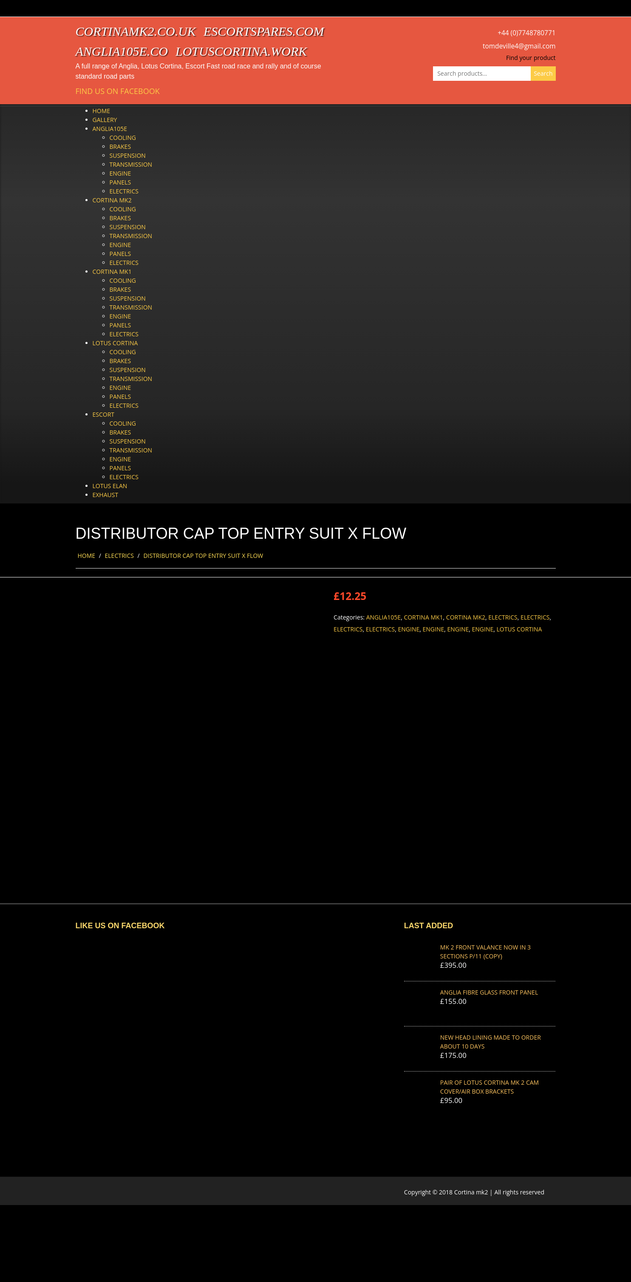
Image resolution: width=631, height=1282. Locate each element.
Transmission (131, 164)
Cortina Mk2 (112, 200)
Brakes (120, 146)
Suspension (128, 155)
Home (101, 111)
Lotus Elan (110, 486)
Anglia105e (110, 129)
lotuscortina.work (241, 51)
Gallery (105, 120)
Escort (104, 414)
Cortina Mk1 (112, 271)
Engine (120, 173)
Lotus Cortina (115, 343)
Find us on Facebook (118, 91)
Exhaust (106, 495)
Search (543, 73)
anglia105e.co (122, 51)
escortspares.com (264, 31)
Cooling (123, 138)
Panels (120, 182)
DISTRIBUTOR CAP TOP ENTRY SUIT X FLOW (203, 555)
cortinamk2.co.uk (136, 31)
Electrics (124, 191)
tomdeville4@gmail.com (519, 46)
